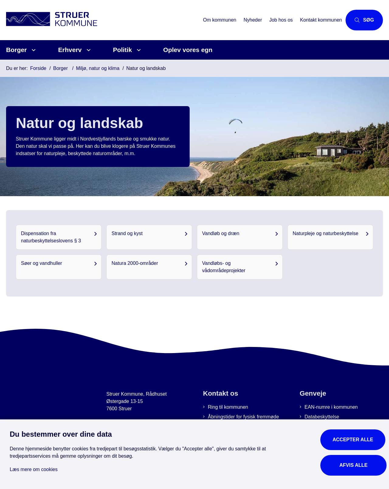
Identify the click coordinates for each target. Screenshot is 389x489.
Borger (16, 49)
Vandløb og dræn (220, 233)
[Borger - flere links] (33, 50)
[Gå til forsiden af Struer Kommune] (99, 20)
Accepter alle (354, 438)
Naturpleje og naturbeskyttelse (325, 233)
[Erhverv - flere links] (88, 50)
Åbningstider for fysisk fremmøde (243, 416)
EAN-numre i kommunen (331, 407)
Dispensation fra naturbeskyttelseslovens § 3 (51, 237)
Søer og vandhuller (41, 263)
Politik (122, 49)
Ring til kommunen (228, 407)
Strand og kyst (127, 233)
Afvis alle (354, 463)
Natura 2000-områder (135, 263)
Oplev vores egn (187, 49)
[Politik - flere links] (138, 50)
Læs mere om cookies (33, 468)
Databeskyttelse (322, 416)
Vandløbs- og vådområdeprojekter (223, 267)
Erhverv (69, 49)
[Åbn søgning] (361, 20)
